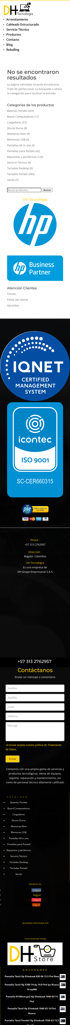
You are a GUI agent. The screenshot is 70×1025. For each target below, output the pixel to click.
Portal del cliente (17, 299)
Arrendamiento (17, 19)
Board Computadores (20, 116)
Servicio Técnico (17, 29)
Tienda (11, 294)
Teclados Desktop (18, 168)
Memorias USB (16, 139)
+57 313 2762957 (35, 544)
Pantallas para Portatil (21, 151)
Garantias (13, 305)
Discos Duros (15, 128)
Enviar (12, 758)
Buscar (47, 190)
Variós (11, 180)
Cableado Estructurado (22, 24)
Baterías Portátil (17, 111)
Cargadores (14, 122)
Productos (13, 34)
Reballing (12, 50)
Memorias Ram (16, 133)
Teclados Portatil (17, 174)
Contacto (12, 40)
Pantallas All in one (19, 145)
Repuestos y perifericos (21, 157)
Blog (9, 45)
